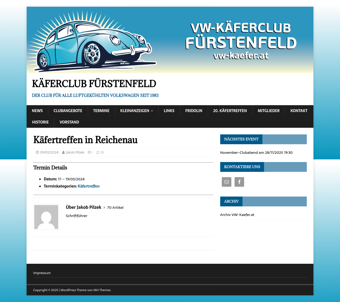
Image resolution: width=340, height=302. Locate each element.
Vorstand (69, 122)
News (37, 111)
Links (169, 111)
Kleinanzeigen (134, 111)
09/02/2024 (49, 152)
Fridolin (193, 111)
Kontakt (298, 111)
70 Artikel (115, 207)
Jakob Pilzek (75, 152)
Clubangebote (68, 111)
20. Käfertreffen (230, 111)
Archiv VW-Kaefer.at (237, 215)
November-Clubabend (239, 152)
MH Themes (102, 290)
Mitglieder (269, 111)
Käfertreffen (88, 186)
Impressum (42, 273)
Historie (40, 122)
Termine (101, 111)
